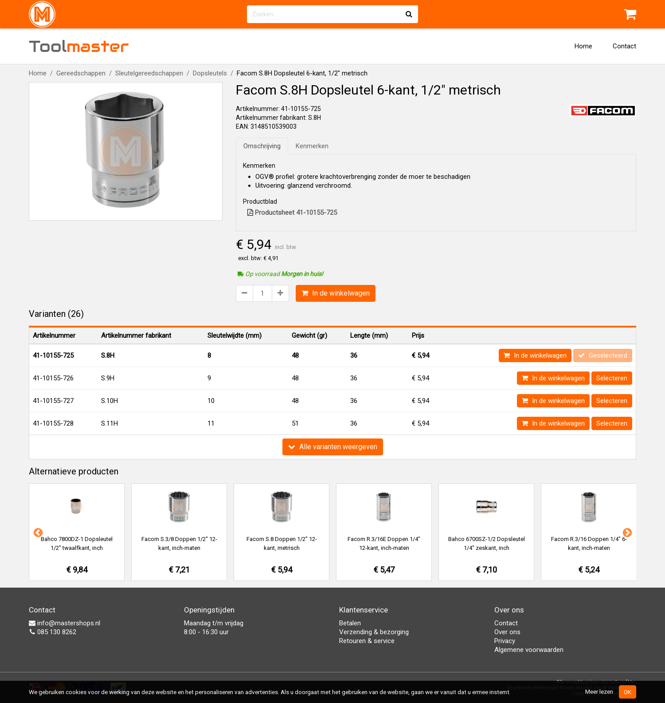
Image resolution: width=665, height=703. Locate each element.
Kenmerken (312, 146)
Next (626, 532)
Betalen (350, 623)
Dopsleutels (210, 73)
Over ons (507, 632)
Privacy (504, 641)
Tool (79, 46)
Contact (624, 46)
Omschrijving (262, 146)
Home (583, 46)
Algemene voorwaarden (528, 650)
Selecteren (611, 378)
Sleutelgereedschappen (149, 73)
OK (627, 691)
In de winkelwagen (335, 293)
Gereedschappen (81, 73)
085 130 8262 (52, 632)
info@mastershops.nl (64, 623)
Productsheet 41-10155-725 (292, 213)
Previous (37, 532)
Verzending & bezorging (374, 632)
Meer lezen (599, 691)
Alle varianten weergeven (332, 446)
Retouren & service (367, 641)
